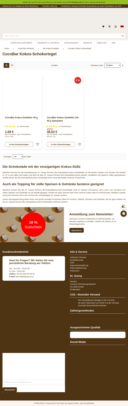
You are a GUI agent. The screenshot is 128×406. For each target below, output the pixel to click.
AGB (72, 263)
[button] (36, 144)
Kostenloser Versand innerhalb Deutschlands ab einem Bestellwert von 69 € (91, 6)
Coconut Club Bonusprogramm (83, 284)
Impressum (74, 271)
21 (23, 126)
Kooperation (75, 289)
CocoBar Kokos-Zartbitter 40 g (21, 117)
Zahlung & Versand (78, 257)
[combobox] (64, 35)
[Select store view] (122, 27)
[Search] (123, 35)
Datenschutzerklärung (79, 265)
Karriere (73, 281)
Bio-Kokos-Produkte (51, 48)
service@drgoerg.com (21, 276)
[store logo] (64, 17)
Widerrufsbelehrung (78, 268)
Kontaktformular (76, 260)
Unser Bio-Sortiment (26, 48)
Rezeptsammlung (16, 199)
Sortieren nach (97, 65)
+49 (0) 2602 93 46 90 (22, 274)
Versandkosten (26, 134)
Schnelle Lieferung (49, 6)
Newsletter (46, 2)
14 (65, 126)
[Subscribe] (9, 389)
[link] (116, 27)
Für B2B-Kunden (77, 287)
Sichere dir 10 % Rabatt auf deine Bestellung (20, 6)
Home (6, 48)
